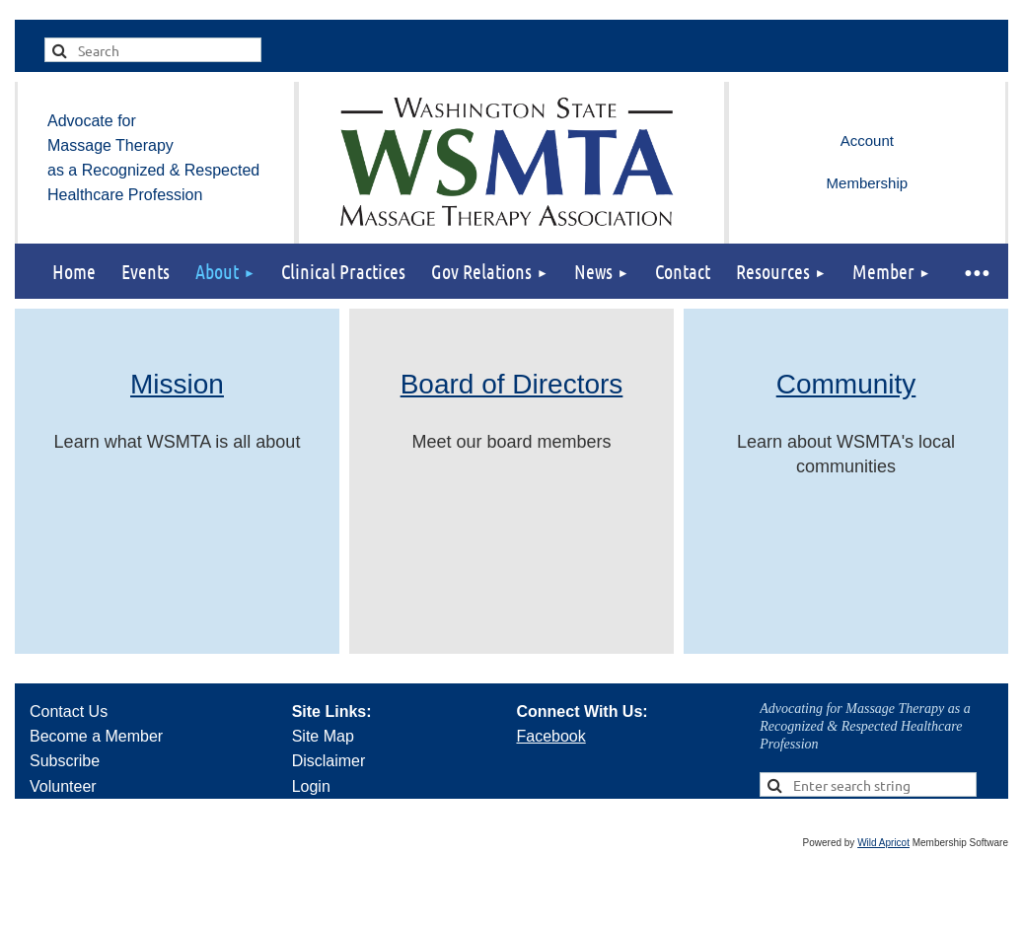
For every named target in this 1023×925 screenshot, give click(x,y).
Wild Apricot (883, 842)
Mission (177, 384)
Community (846, 384)
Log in (867, 141)
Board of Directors (512, 384)
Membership (868, 183)
